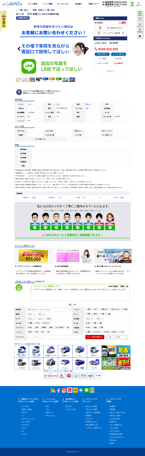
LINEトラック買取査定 (93, 412)
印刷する (110, 71)
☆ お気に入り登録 (102, 63)
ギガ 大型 (118, 197)
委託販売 (88, 415)
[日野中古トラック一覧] (47, 376)
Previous (18, 49)
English (111, 443)
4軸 (100, 323)
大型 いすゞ (81, 197)
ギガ (58, 104)
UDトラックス (115, 309)
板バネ (114, 332)
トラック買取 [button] (47, 4)
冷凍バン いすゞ (55, 197)
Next (88, 49)
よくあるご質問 (114, 418)
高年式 (49, 318)
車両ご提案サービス (92, 424)
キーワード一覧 (71, 409)
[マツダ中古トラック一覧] (83, 376)
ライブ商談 (102, 58)
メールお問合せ (118, 54)
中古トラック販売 (91, 406)
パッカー (24, 434)
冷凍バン (88, 104)
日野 (88, 309)
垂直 (50, 327)
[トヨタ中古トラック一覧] (76, 376)
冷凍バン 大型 (29, 197)
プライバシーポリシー (116, 437)
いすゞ (30, 104)
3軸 (94, 323)
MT (36, 332)
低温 (94, 327)
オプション (89, 418)
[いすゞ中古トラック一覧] (54, 376)
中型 (102, 314)
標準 (30, 323)
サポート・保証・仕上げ (117, 412)
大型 (86, 108)
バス (22, 431)
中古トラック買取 (91, 409)
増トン (95, 314)
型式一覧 (68, 406)
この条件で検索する (95, 337)
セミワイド (46, 323)
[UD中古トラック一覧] (69, 376)
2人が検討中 (118, 63)
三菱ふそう (104, 309)
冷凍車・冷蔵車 (26, 409)
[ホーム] (12, 4)
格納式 (43, 327)
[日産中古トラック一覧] (90, 376)
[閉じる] (140, 36)
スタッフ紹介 (113, 428)
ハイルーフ (96, 332)
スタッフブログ (114, 431)
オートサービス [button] (63, 4)
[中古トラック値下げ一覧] (123, 364)
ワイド (37, 323)
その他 (124, 309)
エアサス (105, 332)
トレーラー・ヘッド (27, 418)
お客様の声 (113, 421)
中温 (101, 327)
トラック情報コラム (115, 424)
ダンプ (23, 428)
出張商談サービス (91, 421)
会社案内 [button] (78, 4)
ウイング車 (25, 406)
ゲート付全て (59, 327)
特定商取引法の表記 (115, 434)
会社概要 (112, 406)
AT (47, 332)
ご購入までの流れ (115, 415)
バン (22, 415)
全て (88, 323)
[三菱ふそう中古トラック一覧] (61, 376)
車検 (88, 332)
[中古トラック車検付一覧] (109, 364)
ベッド (121, 332)
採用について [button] (94, 4)
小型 (108, 314)
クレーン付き (25, 421)
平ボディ (24, 412)
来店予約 (118, 58)
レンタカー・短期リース (93, 428)
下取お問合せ (102, 54)
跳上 (36, 327)
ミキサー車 (25, 424)
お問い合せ (113, 440)
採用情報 (112, 409)
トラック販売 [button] (32, 4)
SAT (42, 332)
